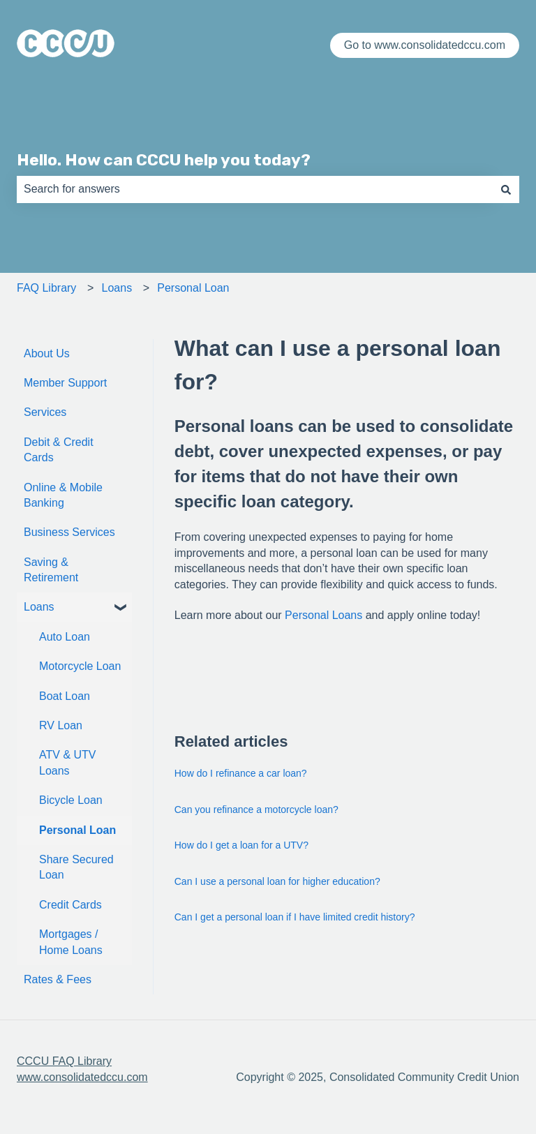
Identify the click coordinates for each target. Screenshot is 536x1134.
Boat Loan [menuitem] (64, 696)
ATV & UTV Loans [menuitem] (67, 762)
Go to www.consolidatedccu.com (424, 45)
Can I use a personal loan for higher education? (277, 881)
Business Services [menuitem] (69, 532)
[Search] (506, 189)
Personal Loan (193, 288)
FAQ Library (46, 288)
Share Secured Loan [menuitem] (76, 867)
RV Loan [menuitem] (60, 725)
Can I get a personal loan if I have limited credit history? (294, 917)
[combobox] (255, 189)
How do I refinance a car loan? (240, 773)
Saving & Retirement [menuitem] (51, 569)
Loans (117, 288)
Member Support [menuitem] (65, 383)
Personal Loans (323, 615)
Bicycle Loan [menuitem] (71, 800)
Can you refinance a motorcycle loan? (256, 809)
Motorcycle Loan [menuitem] (80, 666)
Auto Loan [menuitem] (64, 637)
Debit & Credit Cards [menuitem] (59, 449)
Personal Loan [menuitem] (77, 830)
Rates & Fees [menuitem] (57, 979)
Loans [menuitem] (39, 607)
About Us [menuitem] (47, 353)
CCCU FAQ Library (64, 1061)
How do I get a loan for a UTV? (241, 845)
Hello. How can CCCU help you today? (164, 160)
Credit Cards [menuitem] (70, 905)
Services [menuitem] (45, 412)
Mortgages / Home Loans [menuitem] (71, 941)
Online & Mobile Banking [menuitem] (63, 495)
